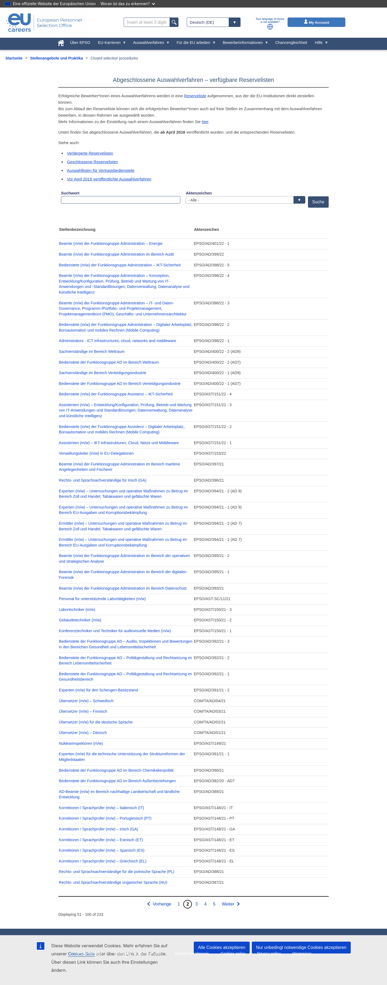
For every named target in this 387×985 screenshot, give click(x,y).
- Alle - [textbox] (243, 200)
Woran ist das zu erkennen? (128, 3)
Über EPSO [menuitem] (80, 42)
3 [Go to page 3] (196, 904)
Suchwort (70, 193)
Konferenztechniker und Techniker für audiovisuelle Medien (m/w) (115, 631)
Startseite (14, 58)
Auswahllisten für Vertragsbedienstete (100, 170)
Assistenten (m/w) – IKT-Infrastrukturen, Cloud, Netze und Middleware (119, 443)
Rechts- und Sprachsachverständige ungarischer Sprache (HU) (113, 882)
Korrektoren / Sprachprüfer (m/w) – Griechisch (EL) (102, 861)
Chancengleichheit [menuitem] (291, 42)
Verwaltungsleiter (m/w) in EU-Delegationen (96, 453)
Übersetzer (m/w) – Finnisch (83, 711)
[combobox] (245, 200)
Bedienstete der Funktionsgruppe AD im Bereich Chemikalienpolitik (116, 770)
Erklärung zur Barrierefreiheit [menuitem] (138, 953)
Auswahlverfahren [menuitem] (149, 43)
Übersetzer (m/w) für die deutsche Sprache (95, 722)
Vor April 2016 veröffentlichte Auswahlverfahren (109, 179)
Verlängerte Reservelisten (90, 153)
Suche (318, 202)
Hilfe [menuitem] (319, 43)
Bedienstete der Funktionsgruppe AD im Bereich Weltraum (109, 362)
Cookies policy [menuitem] (233, 953)
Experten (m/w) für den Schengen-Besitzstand (98, 690)
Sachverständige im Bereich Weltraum (91, 351)
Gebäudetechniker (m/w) (80, 620)
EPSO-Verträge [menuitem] (89, 953)
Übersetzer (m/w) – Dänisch (83, 732)
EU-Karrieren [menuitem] (110, 43)
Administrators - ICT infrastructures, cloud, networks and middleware (117, 341)
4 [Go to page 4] (205, 904)
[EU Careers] (44, 23)
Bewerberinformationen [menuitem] (243, 43)
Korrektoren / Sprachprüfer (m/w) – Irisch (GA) (98, 829)
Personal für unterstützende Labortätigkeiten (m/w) (102, 599)
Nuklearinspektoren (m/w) (81, 743)
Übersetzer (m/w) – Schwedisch (86, 701)
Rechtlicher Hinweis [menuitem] (192, 953)
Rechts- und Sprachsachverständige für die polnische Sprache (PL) (116, 871)
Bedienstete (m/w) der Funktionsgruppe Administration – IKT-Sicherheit (120, 265)
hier (205, 121)
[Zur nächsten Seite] (231, 904)
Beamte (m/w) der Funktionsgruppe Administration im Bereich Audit (116, 254)
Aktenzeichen (199, 193)
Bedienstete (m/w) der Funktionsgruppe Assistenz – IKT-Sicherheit (116, 394)
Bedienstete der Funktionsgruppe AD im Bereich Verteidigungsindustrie (120, 383)
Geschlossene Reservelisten (92, 161)
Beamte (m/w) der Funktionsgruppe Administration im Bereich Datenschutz (123, 588)
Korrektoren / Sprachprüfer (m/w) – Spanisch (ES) (101, 850)
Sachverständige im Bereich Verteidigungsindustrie (102, 373)
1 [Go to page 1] (179, 904)
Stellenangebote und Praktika (56, 58)
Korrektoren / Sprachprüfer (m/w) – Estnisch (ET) (101, 840)
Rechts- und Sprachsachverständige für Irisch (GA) (102, 480)
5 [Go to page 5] (214, 904)
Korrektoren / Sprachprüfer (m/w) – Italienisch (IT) (101, 808)
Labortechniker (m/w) (77, 609)
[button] (270, 26)
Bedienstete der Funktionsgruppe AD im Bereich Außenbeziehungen (117, 781)
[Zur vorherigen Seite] (159, 904)
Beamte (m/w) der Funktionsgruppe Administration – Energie (111, 243)
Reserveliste (195, 95)
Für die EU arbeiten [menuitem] (194, 43)
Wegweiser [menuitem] (301, 953)
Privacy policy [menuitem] (269, 953)
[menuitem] (61, 42)
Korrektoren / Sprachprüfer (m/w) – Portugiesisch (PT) (105, 818)
